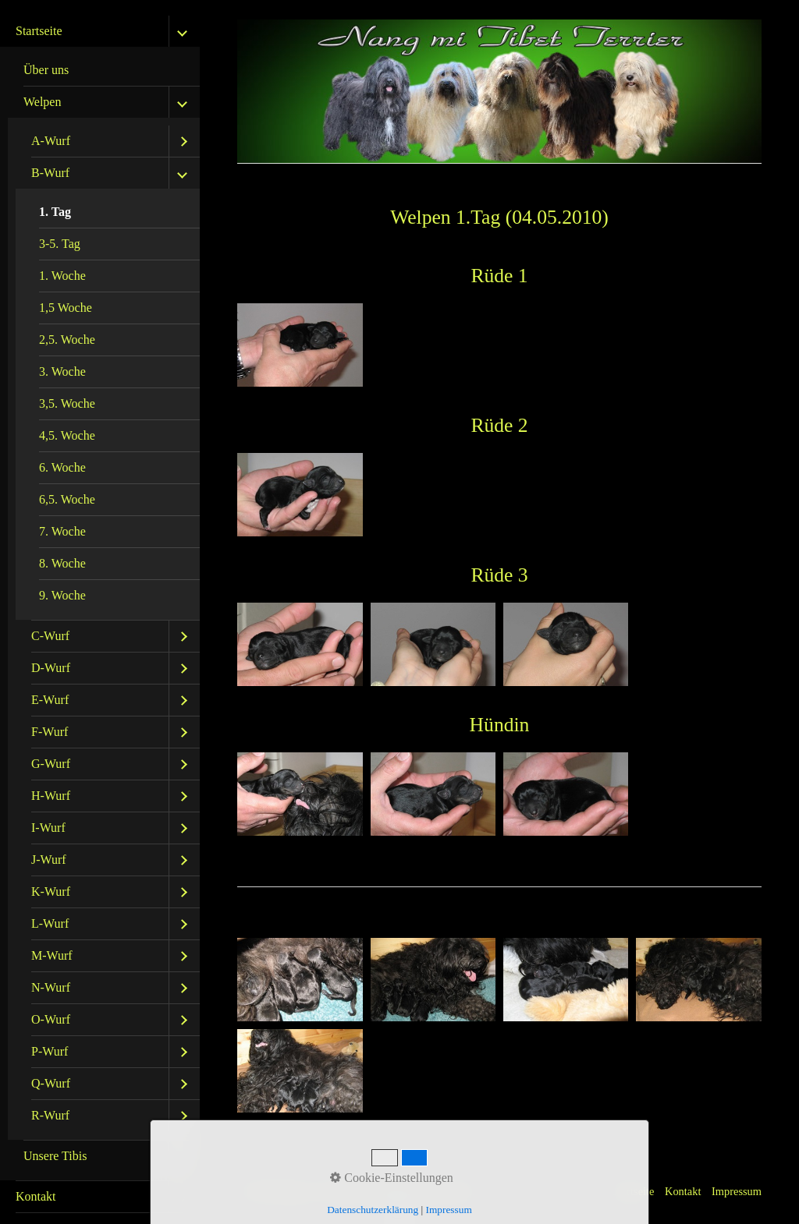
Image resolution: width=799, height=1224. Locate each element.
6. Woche (62, 467)
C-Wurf (50, 635)
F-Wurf (49, 731)
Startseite (39, 30)
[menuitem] (100, 598)
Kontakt (36, 1196)
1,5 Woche (65, 307)
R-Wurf (50, 1115)
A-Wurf (50, 140)
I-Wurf (48, 827)
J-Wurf (48, 859)
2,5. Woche (67, 339)
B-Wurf (50, 172)
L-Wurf (50, 923)
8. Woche (62, 563)
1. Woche (62, 275)
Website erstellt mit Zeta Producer (399, 1191)
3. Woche (62, 371)
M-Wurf (52, 955)
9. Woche (62, 595)
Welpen (42, 101)
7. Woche (62, 531)
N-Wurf (50, 987)
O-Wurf (50, 1019)
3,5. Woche (67, 403)
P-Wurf (49, 1051)
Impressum (737, 1191)
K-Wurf (50, 891)
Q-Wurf (50, 1083)
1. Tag (55, 211)
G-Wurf (50, 763)
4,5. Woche (67, 435)
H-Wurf (50, 795)
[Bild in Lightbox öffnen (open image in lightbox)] (299, 345)
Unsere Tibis (55, 1155)
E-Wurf (50, 699)
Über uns (46, 69)
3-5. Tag (59, 243)
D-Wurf (50, 667)
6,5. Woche (67, 499)
